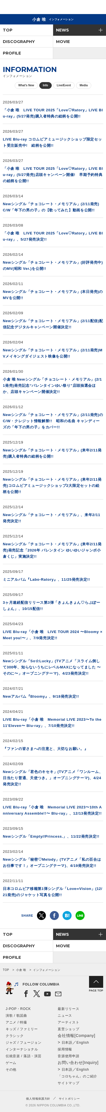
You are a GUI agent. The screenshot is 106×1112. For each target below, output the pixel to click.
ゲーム (11, 1063)
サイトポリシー (69, 1098)
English (83, 1043)
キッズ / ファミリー (22, 1029)
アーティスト (68, 1022)
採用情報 (65, 1049)
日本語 (67, 1043)
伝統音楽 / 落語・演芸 (23, 1056)
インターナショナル (22, 1049)
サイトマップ (68, 1083)
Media (84, 85)
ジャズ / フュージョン (23, 1043)
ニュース (65, 1016)
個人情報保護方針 (38, 1098)
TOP (7, 30)
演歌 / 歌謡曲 (16, 1016)
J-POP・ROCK (18, 1009)
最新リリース (68, 1009)
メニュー (97, 8)
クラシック (15, 1036)
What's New (26, 85)
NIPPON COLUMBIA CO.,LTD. (31, 7)
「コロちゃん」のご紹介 (77, 1076)
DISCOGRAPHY (19, 41)
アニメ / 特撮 (16, 1022)
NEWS (62, 30)
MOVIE (63, 41)
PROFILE (12, 53)
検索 (82, 8)
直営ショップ (68, 1029)
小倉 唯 (21, 969)
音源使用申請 (68, 1056)
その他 (11, 1070)
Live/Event (64, 85)
